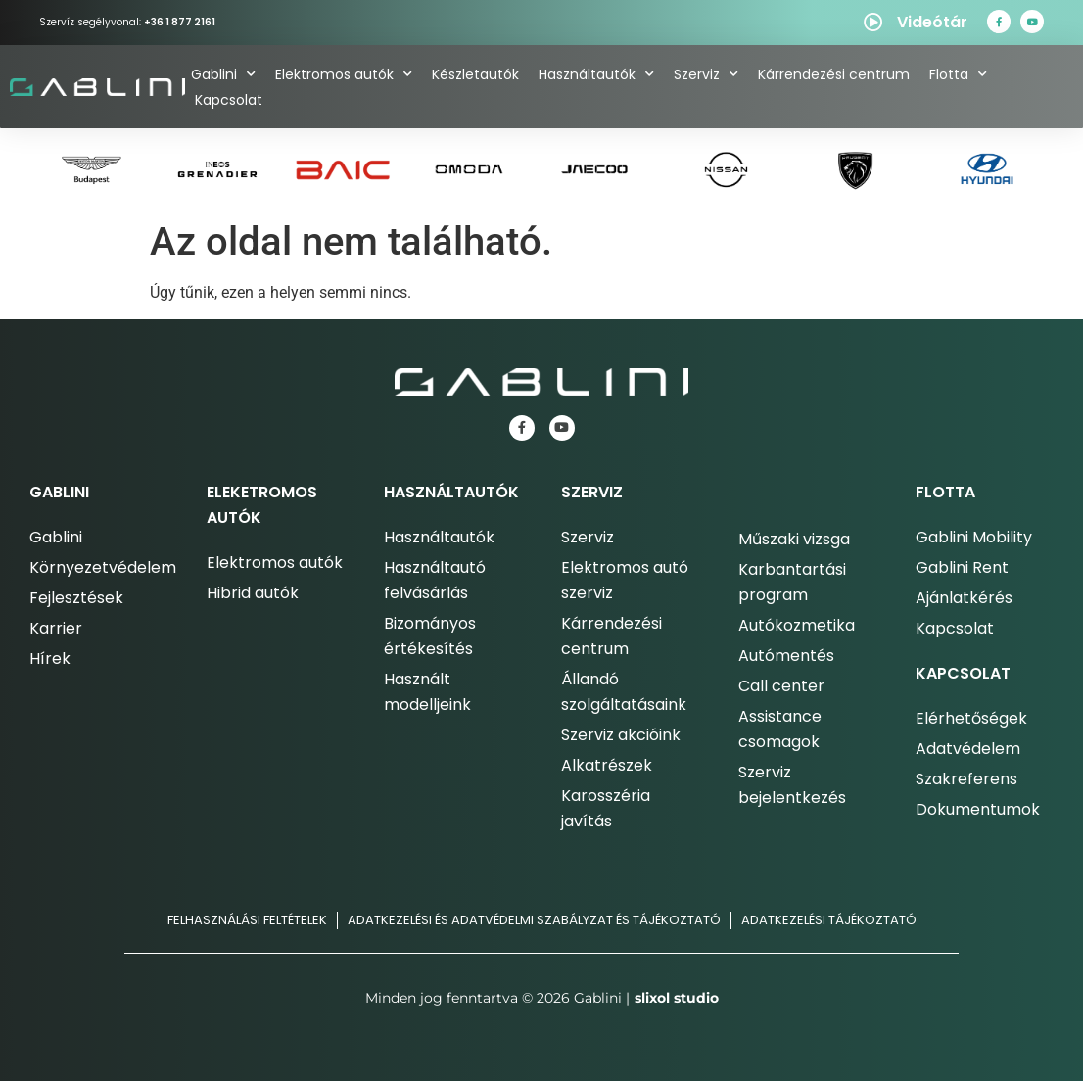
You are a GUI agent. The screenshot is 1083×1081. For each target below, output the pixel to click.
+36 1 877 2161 (179, 22)
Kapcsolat (228, 100)
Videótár (932, 22)
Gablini (223, 74)
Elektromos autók (343, 74)
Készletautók (475, 74)
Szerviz (706, 74)
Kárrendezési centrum (834, 74)
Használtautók (596, 74)
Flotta (958, 74)
